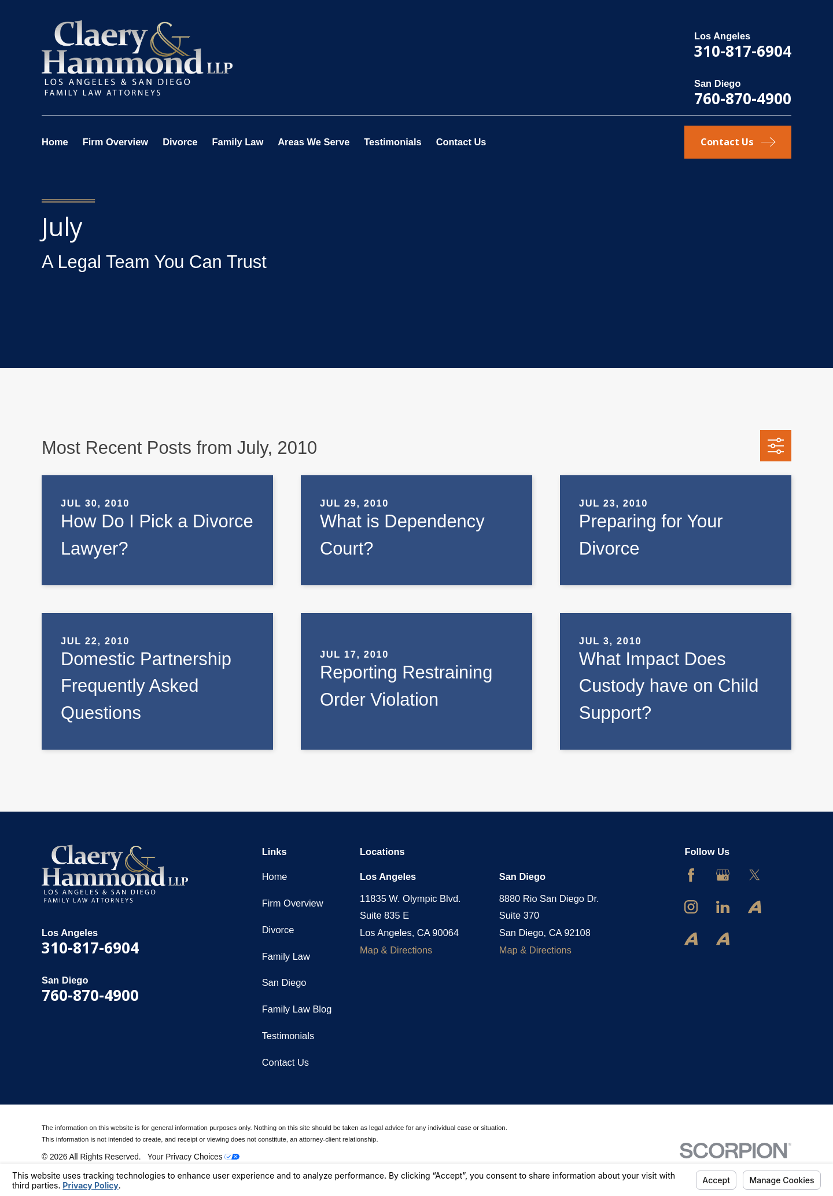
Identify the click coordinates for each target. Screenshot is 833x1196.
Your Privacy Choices (194, 1157)
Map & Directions (396, 950)
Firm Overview (292, 903)
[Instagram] (691, 906)
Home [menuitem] (55, 142)
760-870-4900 (742, 98)
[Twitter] (754, 875)
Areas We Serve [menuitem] (313, 142)
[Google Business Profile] (722, 875)
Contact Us (285, 1062)
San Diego (284, 982)
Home (275, 876)
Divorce (278, 929)
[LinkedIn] (722, 906)
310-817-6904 (742, 51)
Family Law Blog (297, 1009)
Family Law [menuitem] (237, 142)
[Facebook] (691, 875)
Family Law (286, 956)
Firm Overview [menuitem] (115, 142)
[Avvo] (754, 906)
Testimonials (288, 1035)
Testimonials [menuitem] (392, 142)
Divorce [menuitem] (180, 142)
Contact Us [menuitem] (461, 142)
